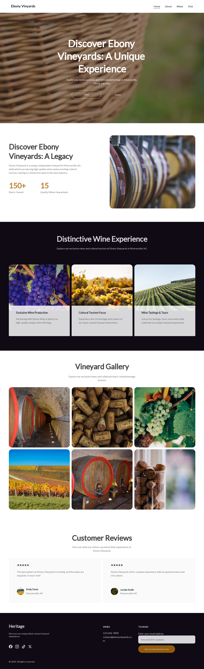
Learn (118, 94)
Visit (190, 6)
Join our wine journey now (156, 651)
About (168, 6)
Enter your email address (151, 635)
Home (157, 6)
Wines (180, 6)
